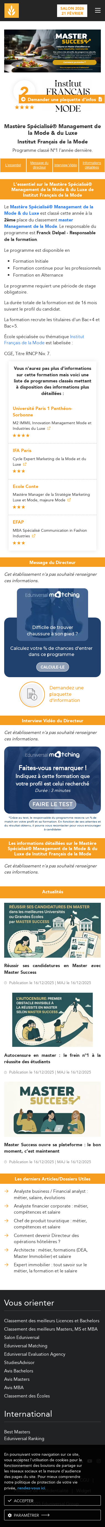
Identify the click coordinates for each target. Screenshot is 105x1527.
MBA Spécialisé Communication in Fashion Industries (50, 533)
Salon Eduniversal (21, 1337)
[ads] (52, 50)
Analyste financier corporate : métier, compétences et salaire (51, 1209)
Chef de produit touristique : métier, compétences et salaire (50, 1224)
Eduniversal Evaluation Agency (34, 1354)
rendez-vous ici (31, 1488)
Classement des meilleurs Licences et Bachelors (51, 1320)
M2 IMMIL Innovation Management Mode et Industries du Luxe (52, 425)
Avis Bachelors (18, 1370)
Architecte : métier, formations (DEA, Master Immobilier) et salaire (51, 1253)
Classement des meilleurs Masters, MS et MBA (51, 1329)
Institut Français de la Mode (44, 339)
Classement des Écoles (27, 1395)
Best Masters (17, 1431)
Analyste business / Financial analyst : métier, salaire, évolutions (51, 1194)
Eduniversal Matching (25, 1345)
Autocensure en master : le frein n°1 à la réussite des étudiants (52, 1058)
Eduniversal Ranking (24, 1438)
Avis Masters (17, 1379)
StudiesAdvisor (19, 1362)
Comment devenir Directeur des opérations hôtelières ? (46, 1239)
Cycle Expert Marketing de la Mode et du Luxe (49, 461)
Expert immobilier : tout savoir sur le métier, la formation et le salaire (50, 1268)
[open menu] (98, 10)
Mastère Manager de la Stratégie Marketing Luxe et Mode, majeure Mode (51, 497)
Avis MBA (14, 1387)
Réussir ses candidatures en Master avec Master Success (52, 969)
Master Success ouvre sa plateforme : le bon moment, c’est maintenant (52, 1148)
